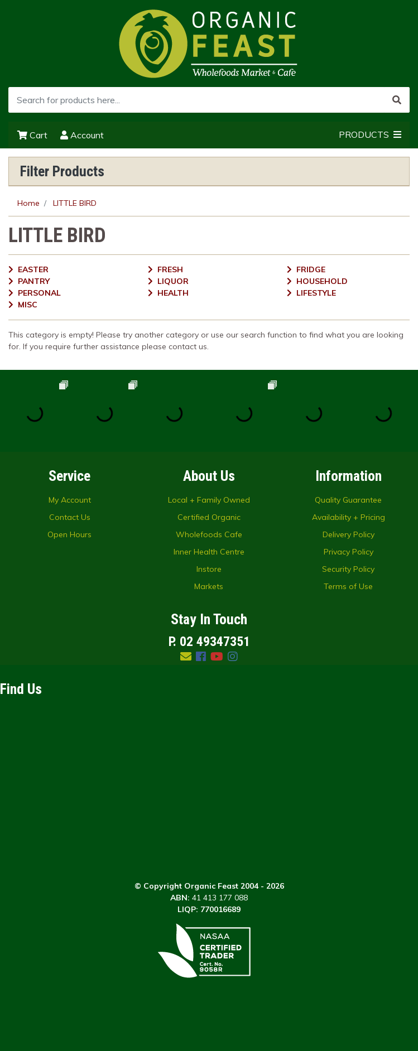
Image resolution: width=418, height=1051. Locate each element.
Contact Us (69, 517)
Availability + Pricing (348, 517)
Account (82, 135)
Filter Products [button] (62, 171)
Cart (32, 135)
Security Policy (348, 569)
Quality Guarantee (348, 500)
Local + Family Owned (209, 500)
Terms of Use (348, 586)
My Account (70, 500)
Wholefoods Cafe (209, 534)
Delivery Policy (348, 534)
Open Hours (69, 534)
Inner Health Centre (209, 552)
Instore (209, 569)
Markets (208, 586)
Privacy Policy (348, 552)
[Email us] (185, 656)
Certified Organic (209, 517)
